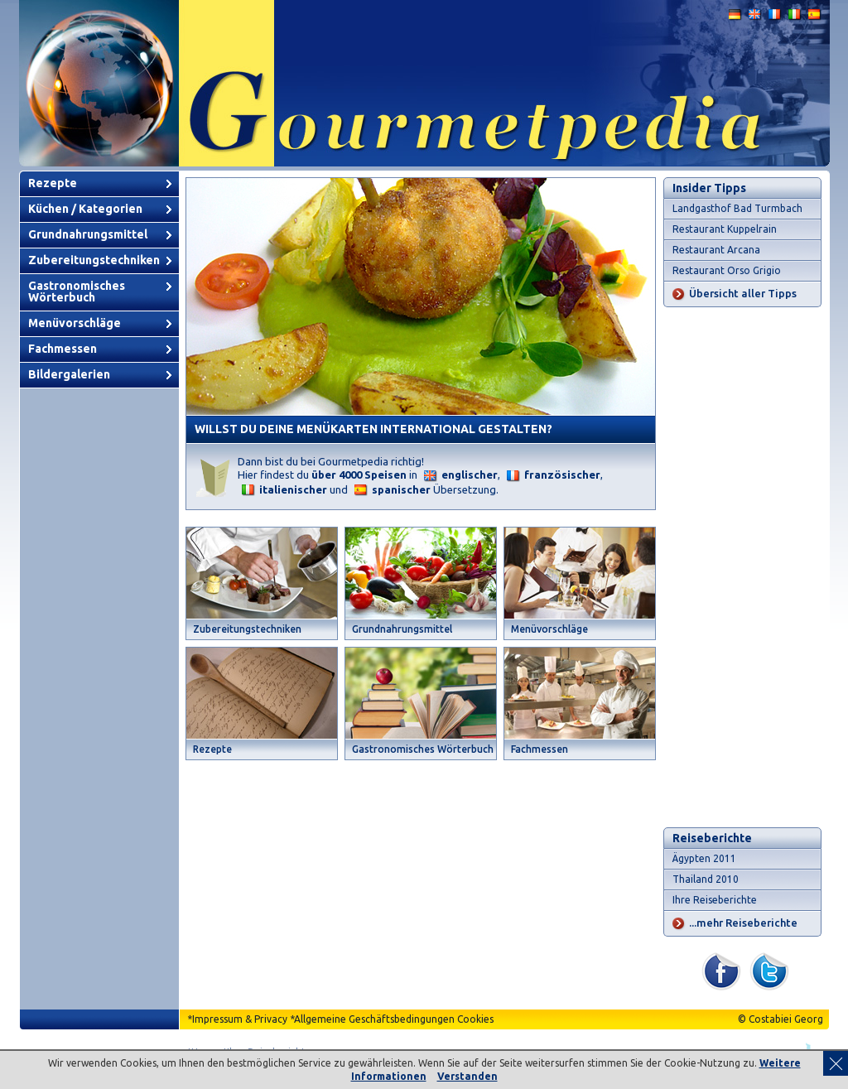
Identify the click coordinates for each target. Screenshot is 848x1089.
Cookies (475, 1019)
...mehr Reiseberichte (743, 922)
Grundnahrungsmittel (87, 234)
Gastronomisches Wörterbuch (76, 291)
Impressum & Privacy (239, 1019)
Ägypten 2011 (704, 858)
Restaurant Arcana (716, 249)
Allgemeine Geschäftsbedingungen (374, 1019)
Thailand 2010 (705, 879)
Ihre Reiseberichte (714, 899)
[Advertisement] (742, 567)
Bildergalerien (69, 374)
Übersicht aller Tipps (743, 293)
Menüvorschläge (74, 323)
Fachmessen (62, 348)
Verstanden (467, 1076)
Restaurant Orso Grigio (726, 270)
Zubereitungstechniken (94, 260)
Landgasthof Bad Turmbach (737, 208)
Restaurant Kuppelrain (724, 229)
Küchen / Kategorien (85, 208)
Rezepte (52, 183)
